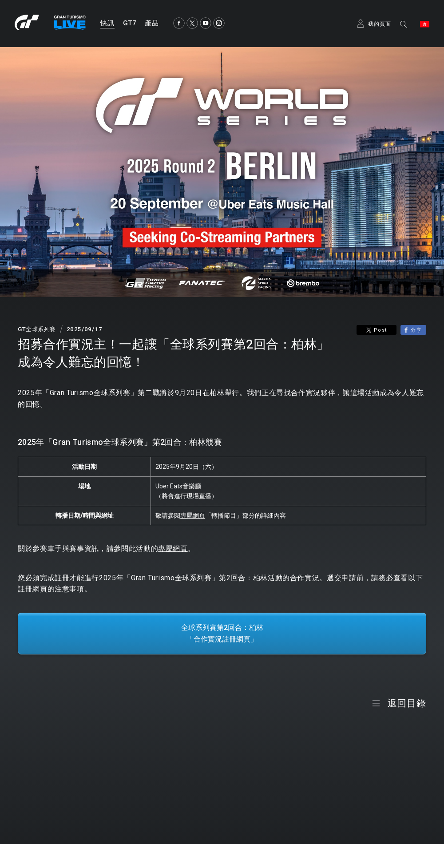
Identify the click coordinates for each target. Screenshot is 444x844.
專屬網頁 (192, 515)
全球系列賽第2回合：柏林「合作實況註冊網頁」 (222, 633)
